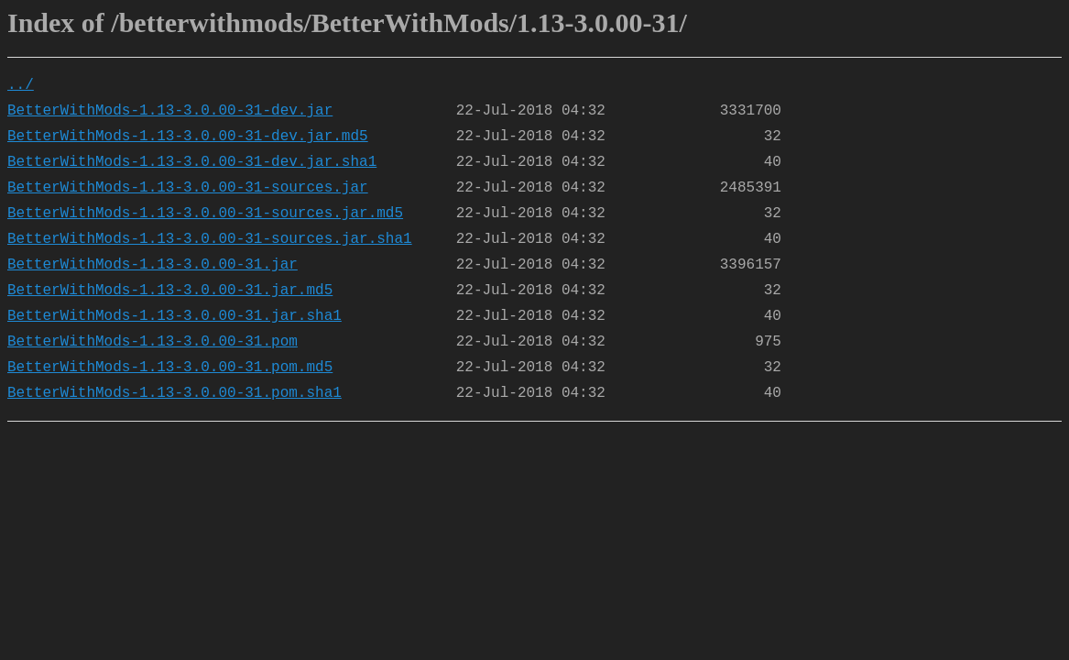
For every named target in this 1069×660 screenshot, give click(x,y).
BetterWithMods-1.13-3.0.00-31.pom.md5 (170, 368)
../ (20, 85)
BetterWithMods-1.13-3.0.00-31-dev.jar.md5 (187, 136)
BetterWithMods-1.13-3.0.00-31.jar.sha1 (174, 316)
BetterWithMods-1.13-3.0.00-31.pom (152, 342)
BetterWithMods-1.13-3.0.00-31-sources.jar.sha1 (209, 239)
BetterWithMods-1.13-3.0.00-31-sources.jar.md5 (205, 214)
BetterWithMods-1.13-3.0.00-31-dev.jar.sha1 (191, 162)
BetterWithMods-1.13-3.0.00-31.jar (152, 265)
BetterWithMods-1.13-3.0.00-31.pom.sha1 (174, 393)
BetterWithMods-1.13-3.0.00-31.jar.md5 (170, 290)
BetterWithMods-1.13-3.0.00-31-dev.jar (170, 111)
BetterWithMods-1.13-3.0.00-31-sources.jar (187, 188)
